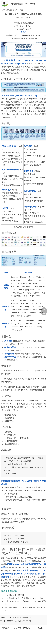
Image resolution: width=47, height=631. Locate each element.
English (41, 628)
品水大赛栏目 (18, 595)
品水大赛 (19, 10)
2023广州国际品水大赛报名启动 (19, 618)
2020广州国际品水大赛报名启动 (19, 621)
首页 (3, 10)
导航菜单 (6, 628)
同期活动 (10, 10)
